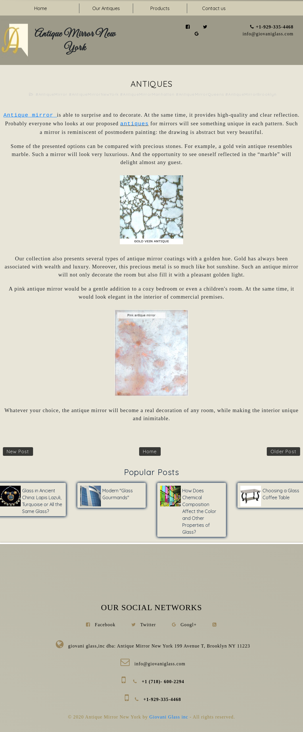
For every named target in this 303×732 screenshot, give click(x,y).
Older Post (283, 451)
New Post (18, 451)
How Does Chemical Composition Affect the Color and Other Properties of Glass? (199, 511)
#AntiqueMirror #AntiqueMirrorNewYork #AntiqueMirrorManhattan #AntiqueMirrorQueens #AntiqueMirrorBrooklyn (156, 94)
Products (160, 8)
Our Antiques (106, 8)
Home (40, 8)
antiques (134, 124)
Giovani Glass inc (169, 716)
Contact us (214, 8)
